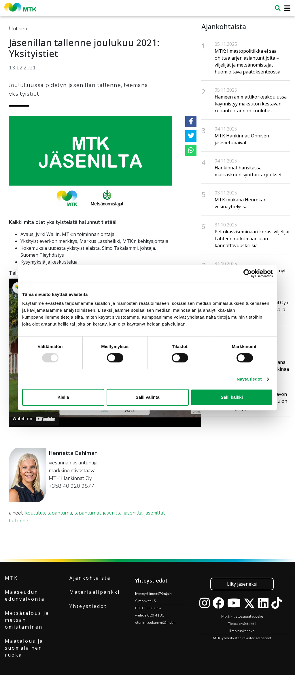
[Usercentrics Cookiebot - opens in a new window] (247, 273)
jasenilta (133, 512)
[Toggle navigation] (286, 8)
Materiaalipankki (94, 592)
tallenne (18, 520)
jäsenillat (155, 512)
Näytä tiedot (249, 379)
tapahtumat (87, 512)
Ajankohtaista (90, 578)
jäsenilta (112, 512)
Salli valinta (148, 397)
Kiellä (63, 397)
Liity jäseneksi (242, 584)
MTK (11, 578)
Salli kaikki (232, 397)
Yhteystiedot (88, 606)
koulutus (35, 512)
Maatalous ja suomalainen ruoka (24, 648)
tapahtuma (59, 512)
